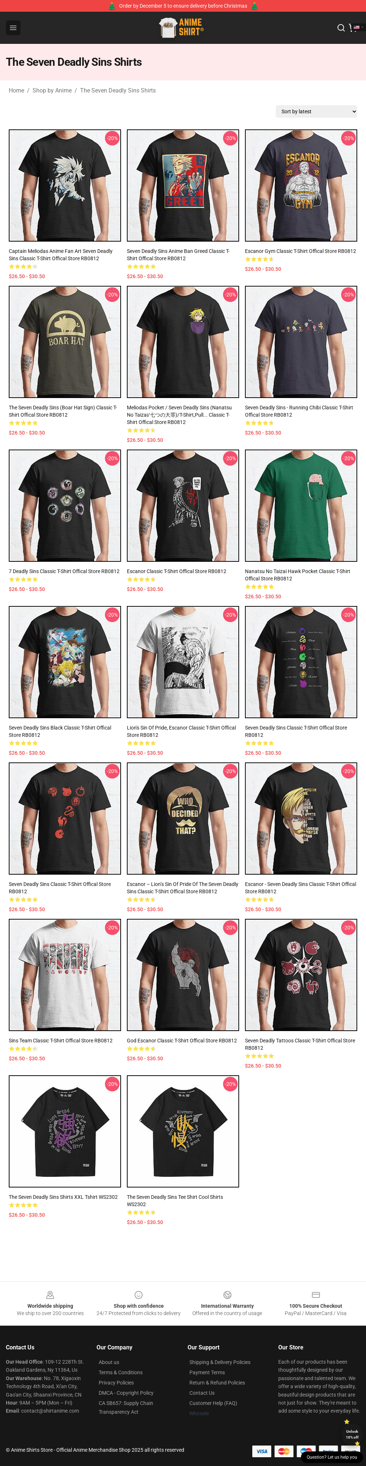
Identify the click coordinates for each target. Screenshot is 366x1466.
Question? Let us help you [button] (332, 1457)
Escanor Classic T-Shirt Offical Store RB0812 (176, 571)
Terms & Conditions (121, 1372)
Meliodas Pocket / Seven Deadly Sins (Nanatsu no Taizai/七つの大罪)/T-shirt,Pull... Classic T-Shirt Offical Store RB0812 (179, 415)
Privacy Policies (116, 1383)
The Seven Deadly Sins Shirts (118, 90)
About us (109, 1362)
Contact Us (202, 1393)
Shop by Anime (52, 90)
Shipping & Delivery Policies (219, 1362)
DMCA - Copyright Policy (126, 1393)
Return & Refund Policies (217, 1383)
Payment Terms (207, 1372)
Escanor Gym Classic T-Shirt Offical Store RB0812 (300, 251)
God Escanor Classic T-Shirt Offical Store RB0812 (182, 1040)
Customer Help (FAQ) (213, 1403)
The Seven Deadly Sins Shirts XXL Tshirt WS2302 (63, 1197)
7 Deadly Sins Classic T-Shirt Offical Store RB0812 (64, 571)
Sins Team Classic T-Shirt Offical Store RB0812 (61, 1040)
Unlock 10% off (352, 1434)
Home (16, 90)
